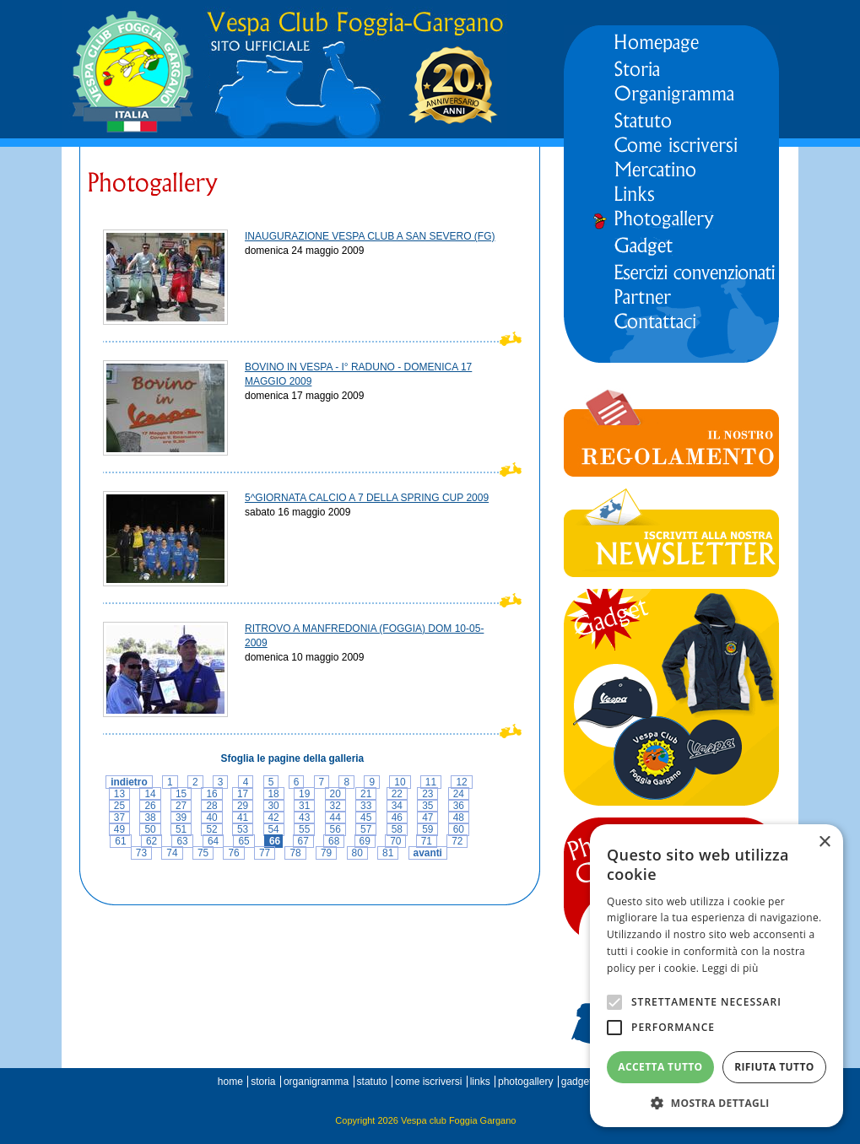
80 (357, 853)
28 (211, 806)
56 (335, 829)
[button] (716, 1102)
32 (335, 806)
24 (458, 794)
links (480, 1081)
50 (149, 829)
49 (119, 829)
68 (333, 841)
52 (211, 829)
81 (387, 853)
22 (397, 794)
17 (242, 794)
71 (426, 841)
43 (304, 817)
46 (397, 817)
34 (397, 806)
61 (120, 841)
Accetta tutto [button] (660, 1067)
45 (365, 817)
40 (211, 817)
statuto (372, 1081)
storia (263, 1081)
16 (211, 794)
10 (399, 782)
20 (335, 794)
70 (395, 841)
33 (365, 806)
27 (181, 806)
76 (233, 853)
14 (149, 794)
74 (171, 853)
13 (119, 794)
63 (181, 841)
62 (151, 841)
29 (242, 806)
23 (427, 794)
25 (119, 806)
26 (149, 806)
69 (365, 841)
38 (149, 817)
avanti (428, 853)
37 (119, 817)
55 (304, 829)
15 (181, 794)
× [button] (824, 842)
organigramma (316, 1081)
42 (273, 817)
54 (273, 829)
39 (181, 817)
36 (458, 806)
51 (181, 829)
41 (242, 817)
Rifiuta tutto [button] (774, 1067)
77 (264, 853)
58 (397, 829)
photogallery (525, 1081)
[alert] (716, 975)
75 (202, 853)
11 (430, 782)
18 (273, 794)
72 (457, 841)
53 (242, 829)
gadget (576, 1081)
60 (458, 829)
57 (365, 829)
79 (326, 853)
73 (141, 853)
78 (294, 853)
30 (273, 806)
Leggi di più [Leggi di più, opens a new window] (730, 968)
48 (458, 817)
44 (335, 817)
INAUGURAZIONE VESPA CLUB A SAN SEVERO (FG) (370, 236)
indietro (129, 782)
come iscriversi (428, 1081)
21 (365, 794)
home (230, 1081)
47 (427, 817)
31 (304, 806)
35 (427, 806)
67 (303, 841)
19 (304, 794)
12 (461, 782)
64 (213, 841)
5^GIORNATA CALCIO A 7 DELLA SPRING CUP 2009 (367, 498)
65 (243, 841)
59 (427, 829)
